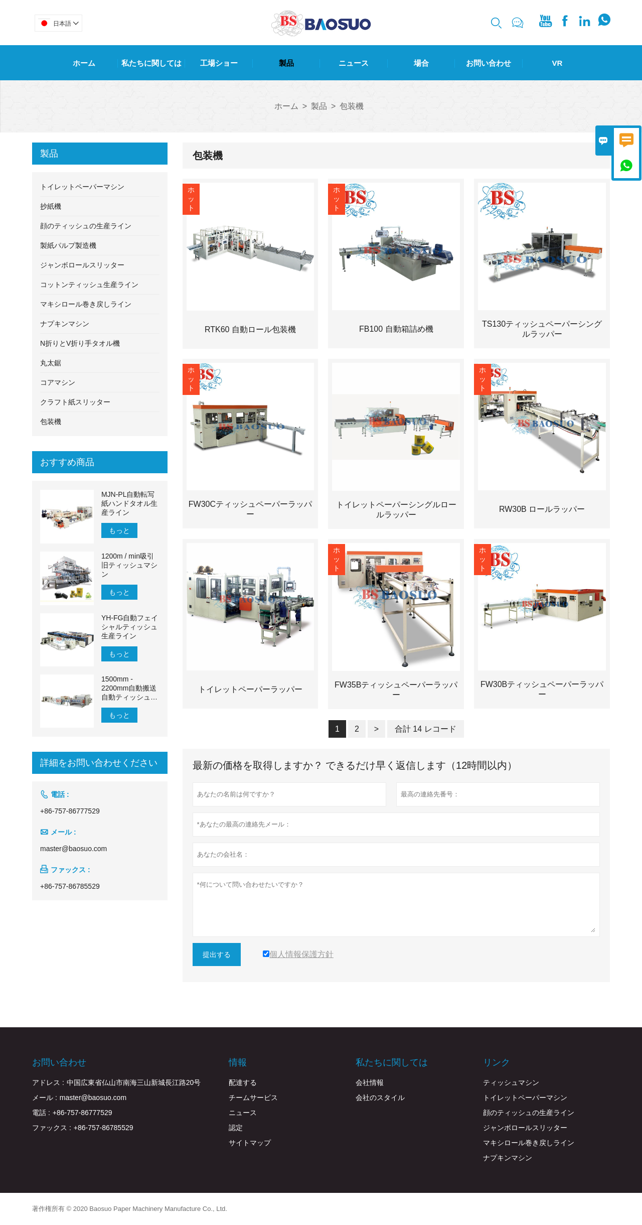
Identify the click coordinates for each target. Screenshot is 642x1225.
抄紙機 (50, 206)
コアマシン (57, 382)
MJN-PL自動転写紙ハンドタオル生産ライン (129, 503)
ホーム (84, 63)
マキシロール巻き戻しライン (85, 304)
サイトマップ (250, 1143)
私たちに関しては (151, 63)
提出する (217, 954)
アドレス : (48, 1082)
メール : (44, 1098)
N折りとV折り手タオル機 (80, 343)
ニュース (354, 63)
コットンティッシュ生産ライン (89, 285)
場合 (421, 63)
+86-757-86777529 (70, 811)
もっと (119, 530)
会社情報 (370, 1082)
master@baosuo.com (73, 849)
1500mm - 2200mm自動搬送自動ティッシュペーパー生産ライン (129, 688)
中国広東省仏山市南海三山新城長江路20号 (134, 1082)
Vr (557, 63)
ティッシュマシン (511, 1082)
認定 (236, 1128)
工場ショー (219, 63)
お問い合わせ (488, 63)
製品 (286, 63)
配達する (243, 1082)
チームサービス (253, 1098)
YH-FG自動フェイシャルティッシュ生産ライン (129, 627)
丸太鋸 (50, 363)
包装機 (50, 422)
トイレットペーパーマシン (82, 187)
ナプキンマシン (64, 324)
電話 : (41, 1113)
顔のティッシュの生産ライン (85, 226)
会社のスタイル (380, 1098)
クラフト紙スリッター (75, 402)
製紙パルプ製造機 (68, 245)
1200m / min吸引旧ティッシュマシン (129, 565)
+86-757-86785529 (70, 886)
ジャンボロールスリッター (82, 265)
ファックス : (51, 1128)
